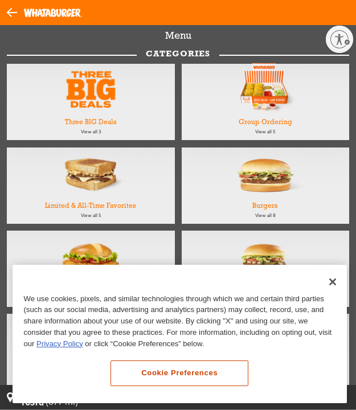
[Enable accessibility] (339, 39)
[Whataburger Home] (53, 13)
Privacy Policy (59, 346)
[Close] (332, 284)
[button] (15, 12)
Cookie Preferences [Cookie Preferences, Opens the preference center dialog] (179, 376)
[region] (180, 337)
